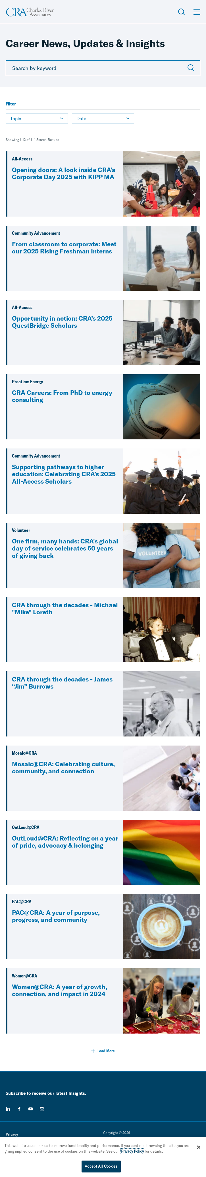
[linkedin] (8, 1109)
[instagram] (42, 1109)
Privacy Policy (132, 1152)
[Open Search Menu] (181, 12)
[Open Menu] (196, 12)
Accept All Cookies (101, 1167)
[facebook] (19, 1109)
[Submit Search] (191, 68)
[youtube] (30, 1109)
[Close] (198, 1147)
